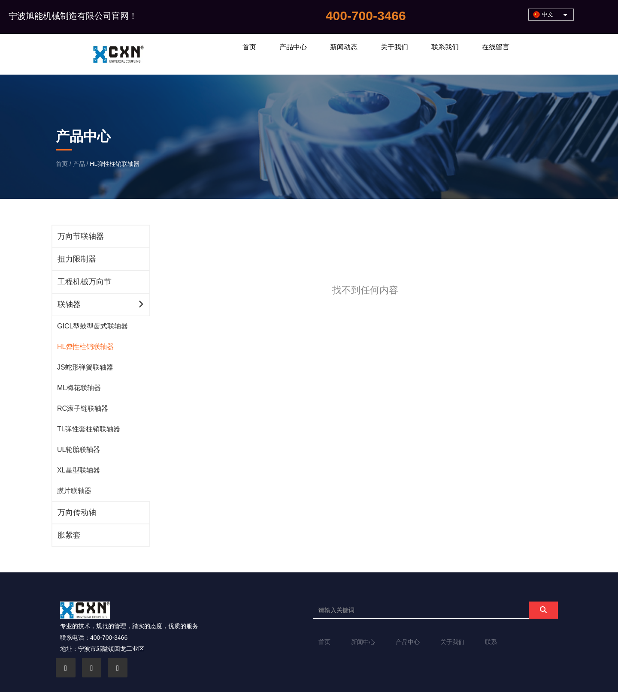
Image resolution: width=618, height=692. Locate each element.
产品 (79, 163)
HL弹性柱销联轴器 (85, 346)
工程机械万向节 (85, 281)
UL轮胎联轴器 (78, 449)
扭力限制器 (77, 259)
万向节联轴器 (81, 236)
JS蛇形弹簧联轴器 (85, 367)
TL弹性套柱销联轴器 (88, 429)
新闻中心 (363, 641)
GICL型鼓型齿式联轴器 (92, 326)
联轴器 (69, 304)
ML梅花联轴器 (79, 387)
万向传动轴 (77, 512)
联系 (491, 641)
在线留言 (495, 47)
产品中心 (293, 47)
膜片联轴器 (74, 490)
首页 (249, 47)
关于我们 (394, 47)
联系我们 (445, 47)
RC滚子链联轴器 (82, 408)
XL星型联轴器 (78, 470)
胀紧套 (69, 535)
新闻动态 (343, 47)
